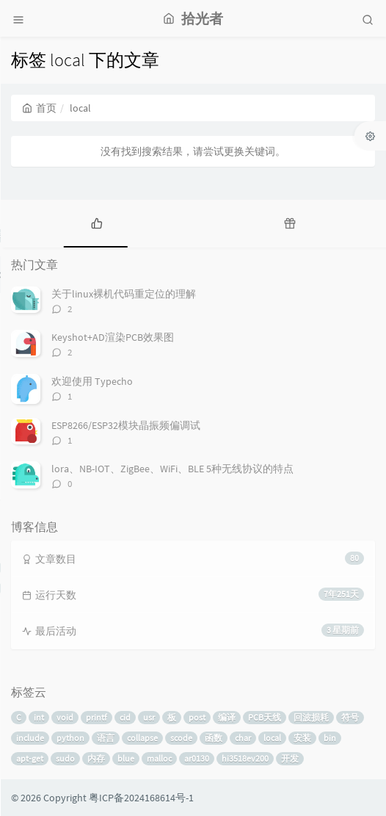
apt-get (29, 758)
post (197, 717)
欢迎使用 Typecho (92, 381)
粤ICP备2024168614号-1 (141, 797)
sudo (65, 758)
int (39, 717)
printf (96, 717)
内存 (96, 758)
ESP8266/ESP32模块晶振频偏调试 (125, 425)
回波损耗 (311, 717)
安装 (302, 737)
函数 (213, 737)
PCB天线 (264, 717)
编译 (227, 717)
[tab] (96, 222)
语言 (105, 737)
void (65, 717)
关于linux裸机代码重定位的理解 (123, 293)
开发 (290, 758)
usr (149, 717)
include (30, 737)
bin (330, 737)
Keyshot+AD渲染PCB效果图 (112, 337)
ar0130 (196, 758)
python (70, 737)
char (243, 737)
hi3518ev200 (245, 758)
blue (125, 758)
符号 (350, 717)
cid (125, 717)
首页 (39, 108)
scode (181, 737)
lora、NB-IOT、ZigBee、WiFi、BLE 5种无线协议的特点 (172, 468)
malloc (159, 758)
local (272, 737)
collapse (142, 737)
